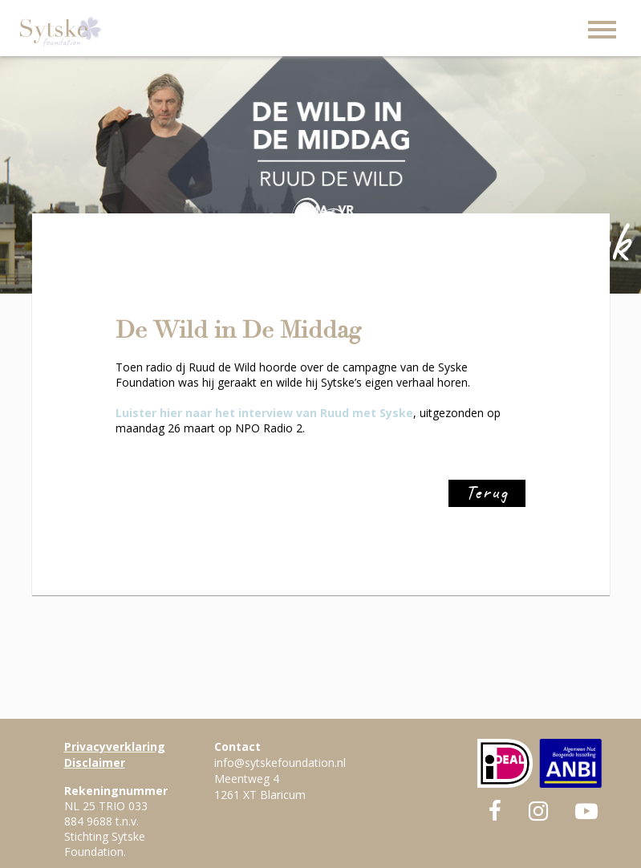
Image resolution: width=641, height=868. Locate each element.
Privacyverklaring (114, 746)
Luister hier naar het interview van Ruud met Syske (264, 412)
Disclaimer (94, 762)
